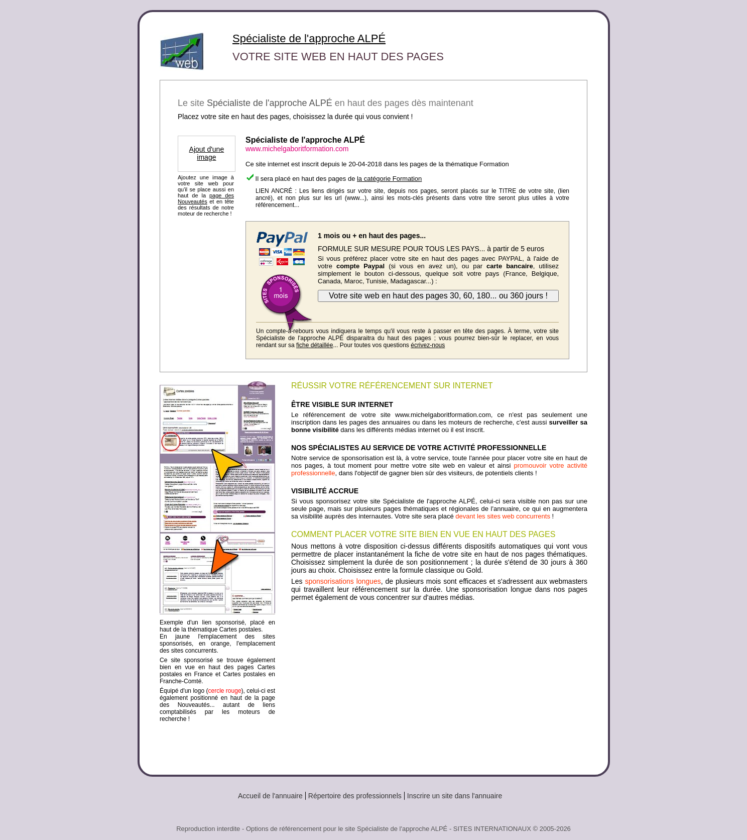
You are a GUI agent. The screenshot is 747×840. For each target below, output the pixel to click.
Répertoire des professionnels (355, 796)
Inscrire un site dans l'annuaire (454, 796)
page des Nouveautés (206, 198)
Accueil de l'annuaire (270, 796)
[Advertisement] (439, 684)
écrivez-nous (428, 345)
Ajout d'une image (206, 153)
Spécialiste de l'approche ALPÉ (309, 38)
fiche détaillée (314, 345)
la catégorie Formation (389, 178)
